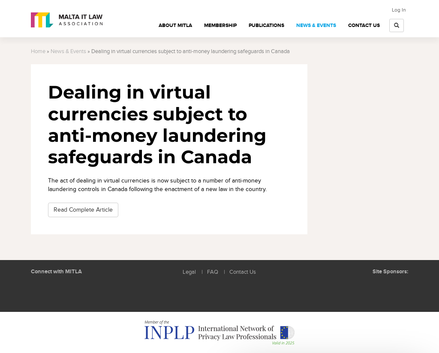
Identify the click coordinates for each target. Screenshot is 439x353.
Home (38, 51)
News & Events (316, 25)
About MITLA (175, 25)
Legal (189, 272)
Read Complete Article (83, 209)
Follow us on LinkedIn (41, 292)
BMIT (363, 289)
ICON (395, 289)
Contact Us (364, 25)
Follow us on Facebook (60, 292)
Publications (266, 25)
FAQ (212, 272)
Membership (220, 25)
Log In (399, 10)
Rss (80, 292)
